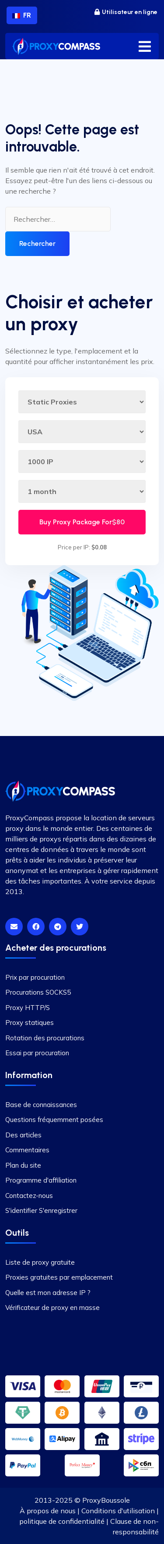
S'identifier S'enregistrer (41, 1210)
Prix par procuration (35, 977)
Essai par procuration (37, 1053)
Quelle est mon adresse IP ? (48, 1292)
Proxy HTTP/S (27, 1007)
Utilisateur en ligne (125, 12)
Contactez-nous (29, 1195)
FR (21, 15)
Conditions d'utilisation (118, 1510)
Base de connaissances (41, 1104)
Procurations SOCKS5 (38, 992)
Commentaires (27, 1150)
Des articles (23, 1135)
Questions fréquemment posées (54, 1119)
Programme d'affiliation (41, 1180)
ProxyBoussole (106, 1500)
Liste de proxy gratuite (40, 1262)
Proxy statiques (29, 1022)
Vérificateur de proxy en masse (52, 1307)
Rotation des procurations (44, 1038)
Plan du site (23, 1165)
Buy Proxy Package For (82, 522)
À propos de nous (48, 1510)
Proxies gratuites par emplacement (59, 1277)
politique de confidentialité (62, 1521)
